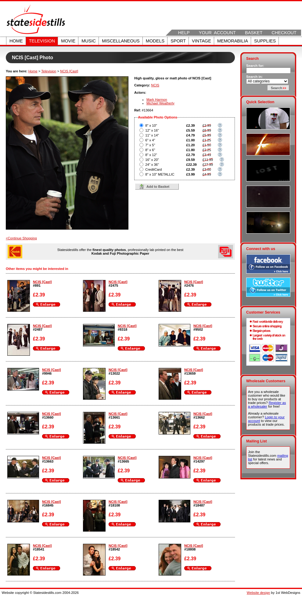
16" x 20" (152, 160)
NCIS (155, 85)
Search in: (254, 76)
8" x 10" (151, 125)
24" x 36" (152, 164)
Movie (68, 40)
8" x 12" (151, 155)
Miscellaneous (121, 40)
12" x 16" (152, 130)
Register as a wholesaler (267, 404)
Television (42, 40)
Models (155, 40)
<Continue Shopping (21, 238)
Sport (178, 40)
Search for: (255, 65)
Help (184, 32)
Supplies (265, 40)
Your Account (217, 32)
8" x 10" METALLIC (159, 174)
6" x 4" (150, 140)
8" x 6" (150, 150)
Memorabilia (232, 40)
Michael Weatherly (160, 103)
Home (16, 40)
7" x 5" (150, 145)
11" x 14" (152, 135)
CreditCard (153, 169)
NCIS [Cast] (69, 71)
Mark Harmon (156, 99)
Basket (253, 32)
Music (88, 40)
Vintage (201, 40)
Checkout (284, 32)
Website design (258, 592)
